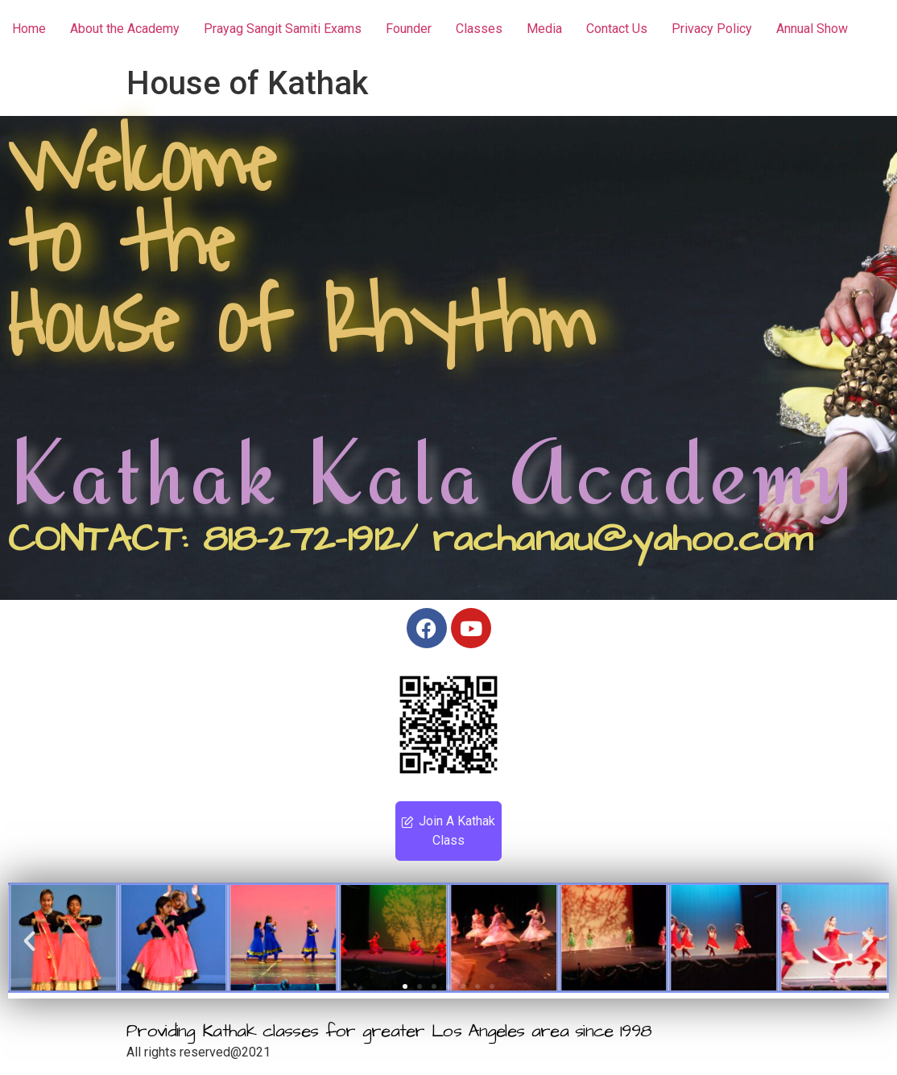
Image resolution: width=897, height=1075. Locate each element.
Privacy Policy (712, 28)
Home (29, 28)
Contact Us (616, 28)
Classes (479, 28)
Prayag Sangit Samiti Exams (283, 28)
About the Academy (125, 28)
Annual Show (812, 28)
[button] (29, 940)
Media (544, 28)
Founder (409, 28)
